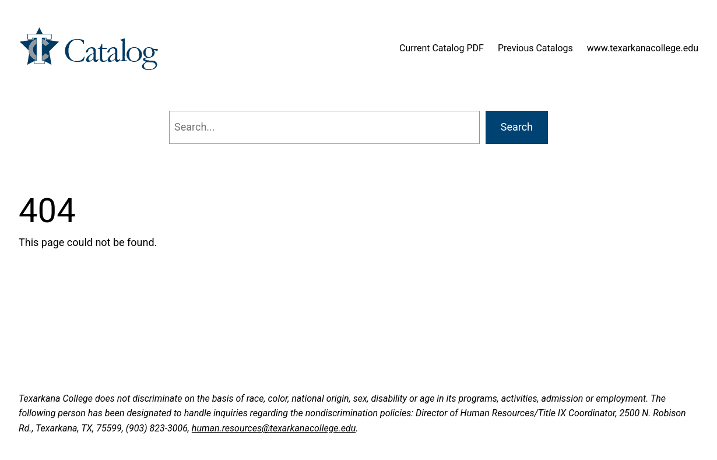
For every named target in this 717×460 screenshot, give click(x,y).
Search (517, 127)
